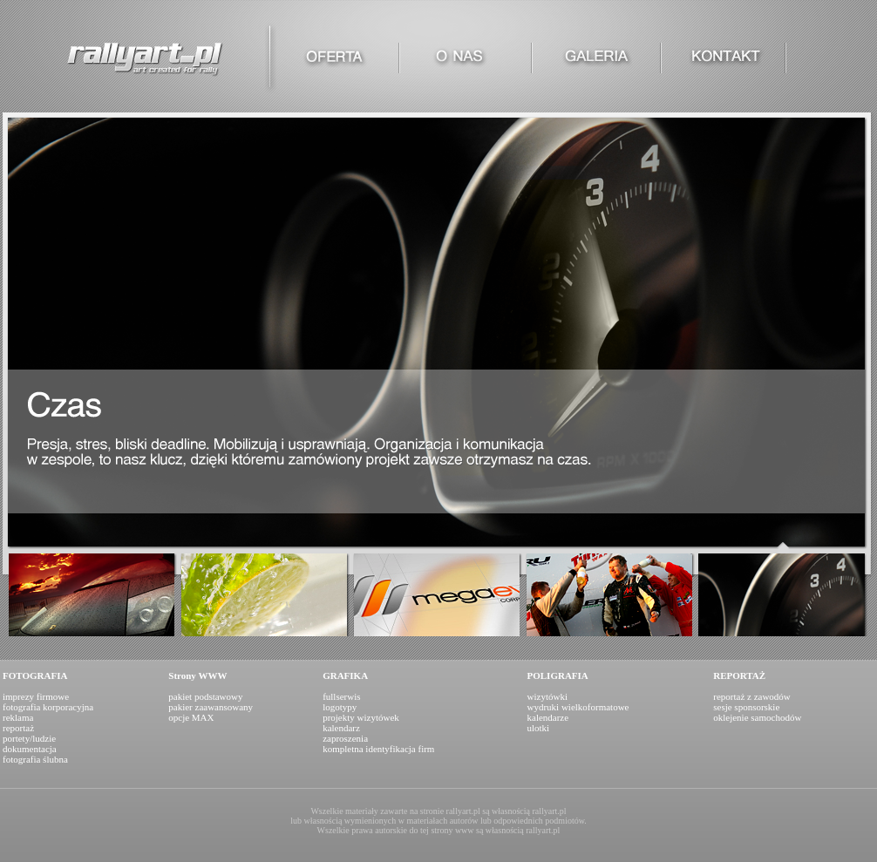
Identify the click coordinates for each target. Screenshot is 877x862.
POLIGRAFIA (557, 675)
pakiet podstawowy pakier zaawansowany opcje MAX (210, 707)
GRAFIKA (345, 675)
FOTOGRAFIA (35, 675)
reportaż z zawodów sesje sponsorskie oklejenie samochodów (757, 707)
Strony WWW (197, 675)
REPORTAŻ (739, 675)
